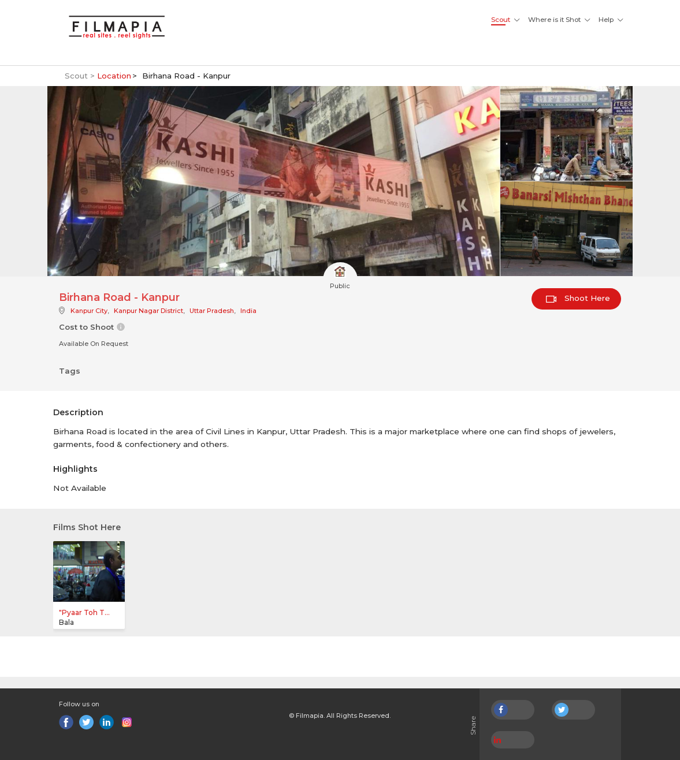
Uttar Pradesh (211, 311)
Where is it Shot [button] (554, 20)
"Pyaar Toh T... (84, 612)
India (248, 311)
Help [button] (606, 20)
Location (114, 75)
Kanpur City (88, 311)
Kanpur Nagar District (148, 311)
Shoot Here (578, 298)
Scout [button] (500, 20)
